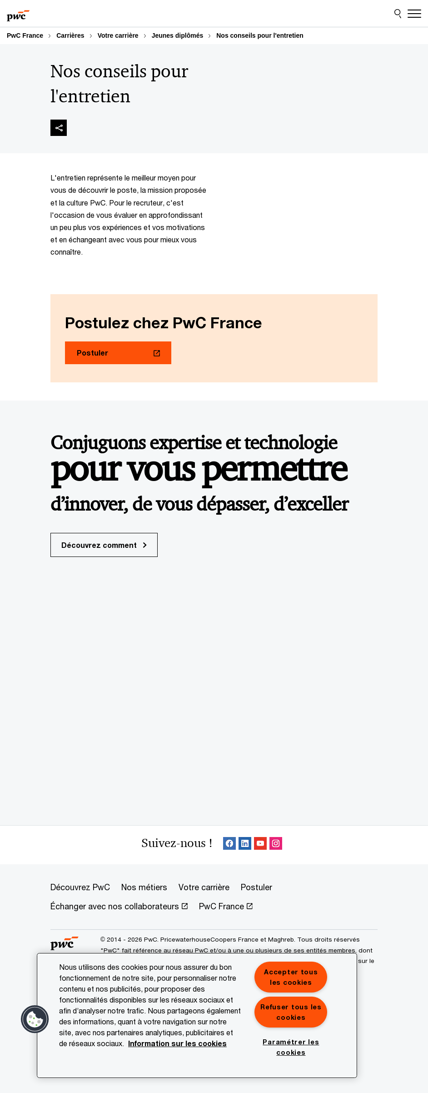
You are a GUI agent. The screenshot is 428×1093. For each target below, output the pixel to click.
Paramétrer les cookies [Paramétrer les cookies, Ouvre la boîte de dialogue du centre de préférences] (291, 1047)
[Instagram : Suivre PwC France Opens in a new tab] (275, 845)
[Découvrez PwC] (80, 887)
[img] (58, 128)
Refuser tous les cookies (291, 1012)
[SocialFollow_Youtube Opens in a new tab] (260, 845)
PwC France (25, 35)
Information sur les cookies (177, 1043)
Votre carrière (118, 35)
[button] (35, 1019)
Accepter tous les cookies (291, 977)
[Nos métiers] (144, 887)
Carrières (70, 35)
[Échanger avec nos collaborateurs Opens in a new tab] (119, 907)
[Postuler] (256, 887)
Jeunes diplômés (178, 35)
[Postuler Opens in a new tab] (118, 352)
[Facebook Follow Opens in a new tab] (229, 845)
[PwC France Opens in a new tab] (226, 907)
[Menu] (414, 14)
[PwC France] (18, 13)
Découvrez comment (104, 545)
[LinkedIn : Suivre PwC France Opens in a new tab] (245, 845)
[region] (197, 1015)
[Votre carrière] (204, 887)
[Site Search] (397, 13)
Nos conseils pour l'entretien (260, 35)
